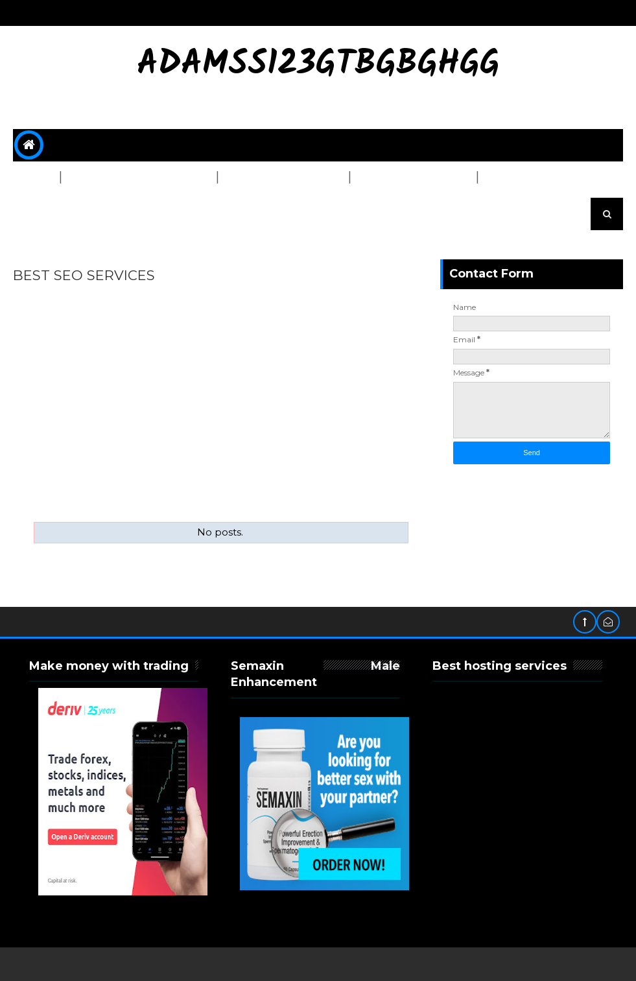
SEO (31, 177)
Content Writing (408, 177)
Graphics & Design (277, 177)
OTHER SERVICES (66, 210)
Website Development (133, 177)
